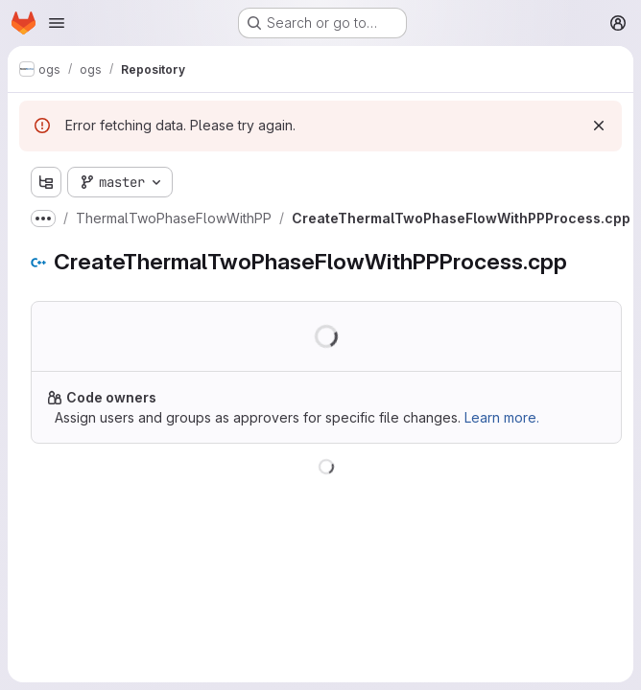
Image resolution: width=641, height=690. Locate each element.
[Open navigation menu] (56, 23)
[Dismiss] (598, 125)
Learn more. (501, 417)
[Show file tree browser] (46, 182)
